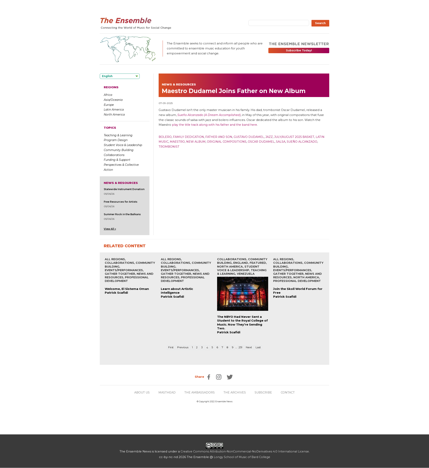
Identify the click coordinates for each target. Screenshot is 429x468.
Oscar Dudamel (276, 141)
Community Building (118, 150)
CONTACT (290, 392)
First (169, 347)
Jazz (275, 137)
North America (114, 114)
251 (241, 347)
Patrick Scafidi (116, 293)
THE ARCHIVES (235, 392)
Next (250, 347)
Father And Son (222, 137)
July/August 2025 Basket (302, 137)
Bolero (165, 137)
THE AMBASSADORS (199, 392)
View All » (110, 228)
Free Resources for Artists (120, 201)
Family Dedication (190, 137)
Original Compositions (240, 141)
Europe (109, 105)
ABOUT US (139, 392)
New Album (208, 141)
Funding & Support (117, 160)
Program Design (116, 140)
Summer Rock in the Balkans (122, 214)
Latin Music (169, 141)
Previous (181, 347)
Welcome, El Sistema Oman (127, 289)
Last (260, 347)
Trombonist (191, 146)
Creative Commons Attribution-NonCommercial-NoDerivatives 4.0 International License (244, 451)
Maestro (188, 141)
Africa (108, 95)
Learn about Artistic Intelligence (177, 291)
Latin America (114, 109)
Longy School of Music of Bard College (242, 457)
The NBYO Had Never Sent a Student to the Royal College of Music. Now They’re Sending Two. (242, 323)
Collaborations (114, 155)
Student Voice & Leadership (123, 145)
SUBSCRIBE (265, 392)
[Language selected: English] (120, 76)
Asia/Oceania (113, 100)
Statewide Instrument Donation (124, 189)
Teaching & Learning (118, 135)
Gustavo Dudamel (254, 137)
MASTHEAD (165, 392)
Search (320, 23)
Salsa (297, 141)
